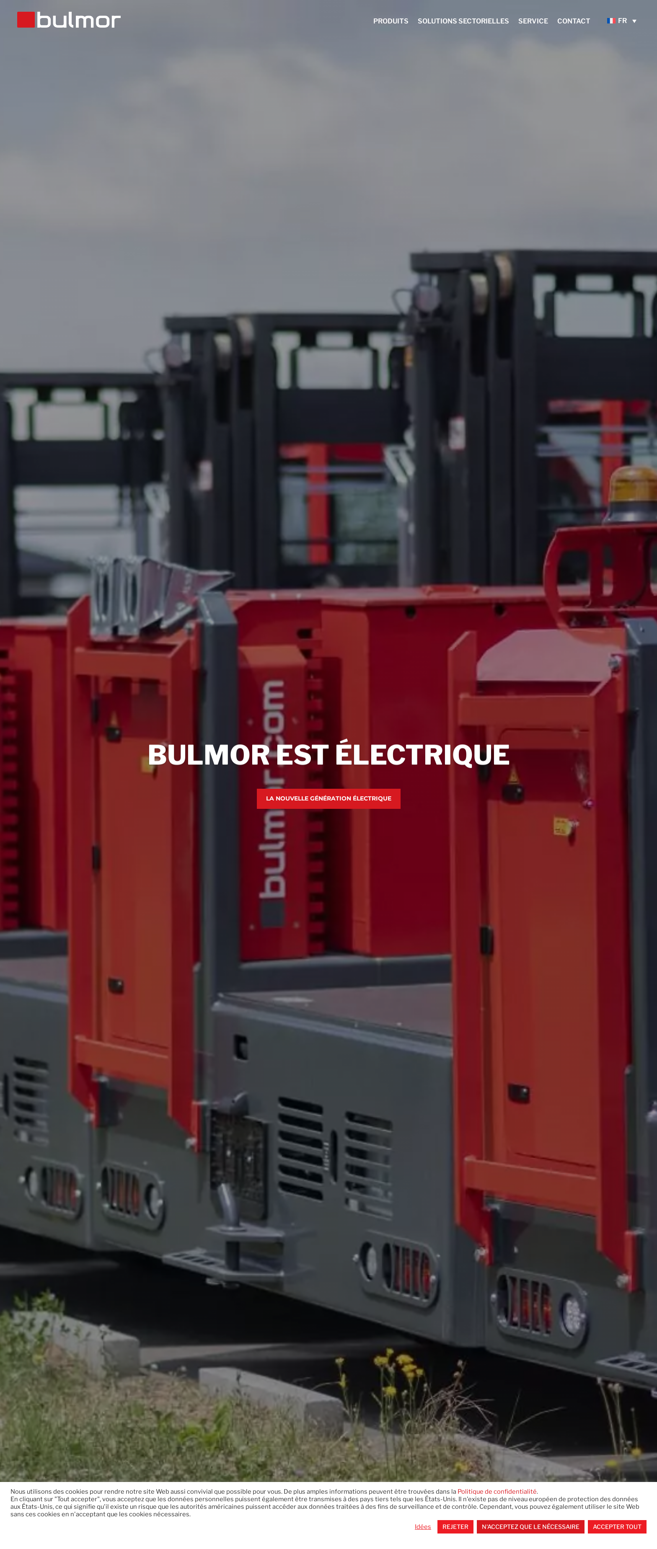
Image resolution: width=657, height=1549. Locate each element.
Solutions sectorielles (463, 21)
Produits (391, 21)
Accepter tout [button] (617, 1526)
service (533, 21)
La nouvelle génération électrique (328, 799)
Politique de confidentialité (497, 1491)
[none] (624, 20)
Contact (573, 21)
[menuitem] (624, 20)
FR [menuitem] (622, 21)
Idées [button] (423, 1527)
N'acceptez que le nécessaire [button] (530, 1526)
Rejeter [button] (455, 1526)
